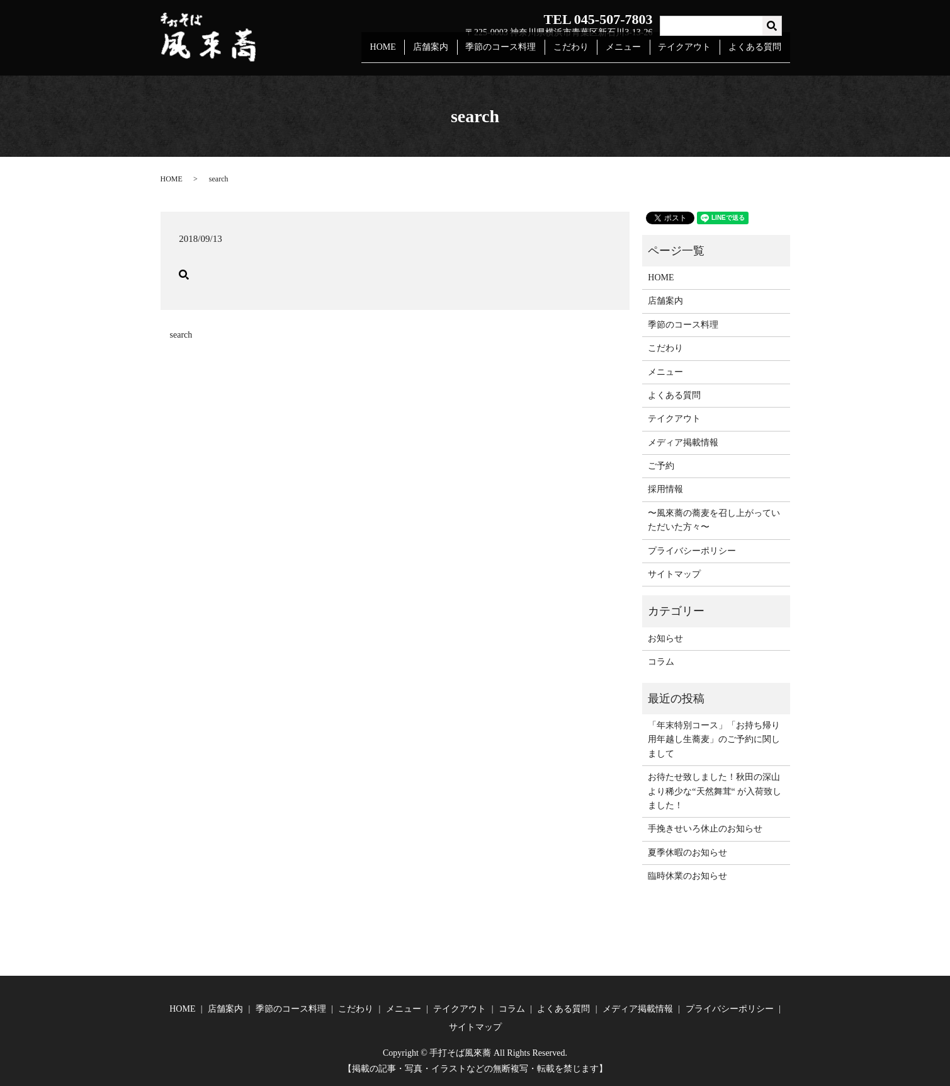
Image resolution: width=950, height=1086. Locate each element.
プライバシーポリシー (692, 551)
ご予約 (661, 466)
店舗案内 (447, 52)
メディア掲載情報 (683, 442)
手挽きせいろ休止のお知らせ (705, 828)
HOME (403, 52)
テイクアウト (689, 52)
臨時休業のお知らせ (687, 876)
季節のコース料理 (515, 52)
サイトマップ (674, 574)
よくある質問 (756, 52)
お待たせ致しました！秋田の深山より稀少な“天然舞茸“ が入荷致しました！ (714, 791)
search (181, 335)
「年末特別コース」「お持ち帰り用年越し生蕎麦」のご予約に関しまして (714, 739)
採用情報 (665, 489)
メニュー (631, 52)
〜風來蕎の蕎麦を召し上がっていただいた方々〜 (714, 520)
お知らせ (665, 638)
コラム (661, 661)
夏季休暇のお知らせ (687, 852)
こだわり (581, 52)
